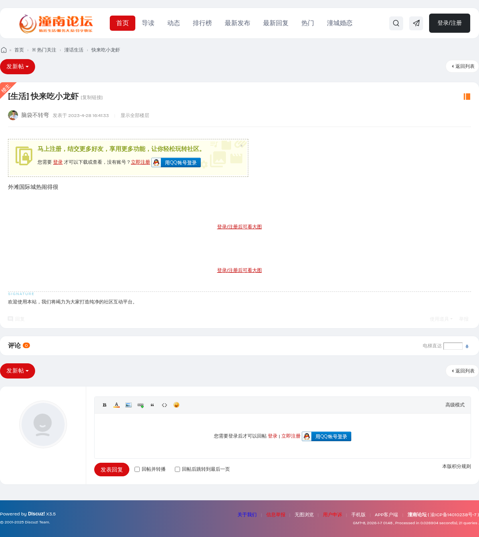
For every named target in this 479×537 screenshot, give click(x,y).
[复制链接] (92, 97)
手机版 (358, 514)
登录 (58, 162)
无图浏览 (304, 514)
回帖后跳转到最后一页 (202, 469)
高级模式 (455, 405)
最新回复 (276, 23)
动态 (173, 23)
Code (164, 405)
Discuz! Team (37, 522)
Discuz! (36, 514)
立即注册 (140, 162)
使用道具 (439, 319)
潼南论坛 (417, 514)
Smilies (176, 405)
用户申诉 (332, 514)
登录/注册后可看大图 (239, 227)
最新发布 (237, 23)
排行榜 (202, 23)
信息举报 (275, 514)
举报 (464, 319)
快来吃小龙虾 (105, 50)
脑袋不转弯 (35, 115)
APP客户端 (386, 514)
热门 (307, 23)
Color (117, 405)
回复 (20, 319)
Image (129, 405)
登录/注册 (449, 23)
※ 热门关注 (44, 50)
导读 (148, 23)
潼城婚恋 (339, 23)
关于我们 (247, 514)
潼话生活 (73, 50)
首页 (122, 23)
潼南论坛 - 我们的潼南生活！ (3, 50)
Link (140, 405)
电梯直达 (432, 346)
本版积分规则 (456, 466)
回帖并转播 (150, 469)
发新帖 (15, 66)
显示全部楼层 (135, 115)
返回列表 (465, 66)
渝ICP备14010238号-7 (453, 514)
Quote (152, 405)
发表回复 (112, 469)
